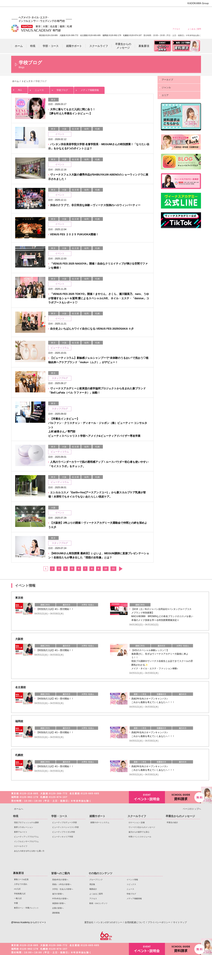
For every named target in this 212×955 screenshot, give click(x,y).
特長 (15, 816)
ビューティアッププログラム (26, 837)
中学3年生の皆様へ (167, 12)
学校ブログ (62, 89)
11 (113, 568)
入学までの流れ (20, 884)
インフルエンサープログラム (26, 841)
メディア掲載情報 (89, 89)
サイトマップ (180, 922)
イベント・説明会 (147, 797)
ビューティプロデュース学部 (64, 822)
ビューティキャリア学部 (62, 837)
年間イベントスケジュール (139, 837)
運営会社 (88, 922)
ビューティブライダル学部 (63, 832)
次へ (120, 568)
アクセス (176, 29)
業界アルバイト (20, 832)
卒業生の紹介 (172, 822)
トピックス (131, 884)
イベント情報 (132, 880)
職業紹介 (93, 889)
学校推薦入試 (19, 894)
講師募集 (56, 913)
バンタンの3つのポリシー (109, 922)
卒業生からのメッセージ (180, 816)
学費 (16, 903)
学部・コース (59, 816)
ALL (19, 89)
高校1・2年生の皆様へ (126, 12)
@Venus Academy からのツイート (28, 922)
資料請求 (183, 796)
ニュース (39, 89)
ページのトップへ (192, 809)
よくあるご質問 (194, 29)
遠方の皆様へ (153, 12)
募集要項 (18, 873)
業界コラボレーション (23, 827)
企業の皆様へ (194, 12)
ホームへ (18, 809)
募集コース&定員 (21, 879)
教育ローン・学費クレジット (26, 908)
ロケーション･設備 (136, 822)
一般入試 (18, 898)
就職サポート (97, 816)
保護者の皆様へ (180, 12)
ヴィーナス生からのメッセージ (141, 827)
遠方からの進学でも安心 (138, 832)
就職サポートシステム (99, 822)
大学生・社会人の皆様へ (139, 12)
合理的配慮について (135, 922)
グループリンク (96, 880)
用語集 (92, 884)
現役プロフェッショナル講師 (26, 822)
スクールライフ (20, 846)
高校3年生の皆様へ (112, 12)
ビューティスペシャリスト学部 (65, 827)
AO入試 (17, 889)
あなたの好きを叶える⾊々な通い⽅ (29, 851)
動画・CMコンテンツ (98, 903)
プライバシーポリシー (159, 922)
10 (105, 568)
